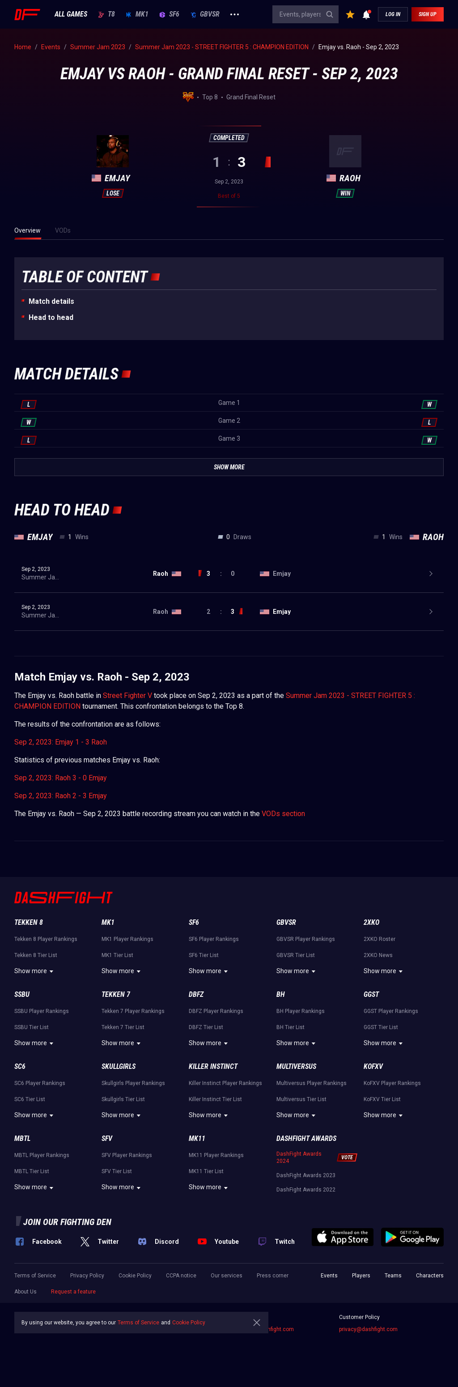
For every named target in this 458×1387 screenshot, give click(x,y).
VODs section (283, 813)
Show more (35, 971)
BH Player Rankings (300, 1011)
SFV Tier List (117, 1171)
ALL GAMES (71, 14)
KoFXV (373, 1066)
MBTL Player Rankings (41, 1155)
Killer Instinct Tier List (215, 1099)
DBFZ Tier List (206, 1027)
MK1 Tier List (117, 955)
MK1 (137, 14)
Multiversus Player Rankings (311, 1083)
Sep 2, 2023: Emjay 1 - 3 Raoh (60, 742)
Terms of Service (35, 1275)
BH (280, 994)
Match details (51, 301)
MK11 (197, 1138)
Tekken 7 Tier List (123, 1027)
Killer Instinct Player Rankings (225, 1083)
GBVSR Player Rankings (305, 939)
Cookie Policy (135, 1275)
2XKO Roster (379, 939)
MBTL (22, 1138)
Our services (226, 1275)
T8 (106, 14)
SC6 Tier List (29, 1099)
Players (361, 1275)
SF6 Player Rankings (214, 939)
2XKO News (378, 955)
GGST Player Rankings (391, 1011)
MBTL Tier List (31, 1171)
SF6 (169, 14)
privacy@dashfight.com (368, 1329)
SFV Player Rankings (127, 1155)
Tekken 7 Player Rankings (133, 1011)
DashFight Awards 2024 (299, 1157)
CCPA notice (181, 1275)
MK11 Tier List (206, 1171)
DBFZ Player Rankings (216, 1011)
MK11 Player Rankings (216, 1155)
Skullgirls (119, 1066)
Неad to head (51, 317)
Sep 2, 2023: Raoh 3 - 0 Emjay (60, 778)
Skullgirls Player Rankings (133, 1083)
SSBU (22, 994)
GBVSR (205, 14)
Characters (430, 1275)
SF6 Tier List (204, 955)
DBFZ (196, 994)
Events (329, 1275)
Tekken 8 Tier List (35, 955)
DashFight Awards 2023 (305, 1175)
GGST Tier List (381, 1027)
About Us (25, 1292)
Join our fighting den (67, 1222)
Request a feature (73, 1292)
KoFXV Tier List (382, 1099)
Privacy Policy (87, 1275)
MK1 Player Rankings (127, 939)
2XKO (371, 922)
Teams (393, 1275)
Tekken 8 (28, 922)
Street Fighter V (127, 695)
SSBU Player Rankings (41, 1011)
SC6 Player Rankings (39, 1083)
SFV (107, 1138)
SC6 (19, 1066)
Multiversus (296, 1066)
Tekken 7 (116, 994)
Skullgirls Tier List (123, 1099)
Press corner (272, 1275)
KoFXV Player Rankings (392, 1083)
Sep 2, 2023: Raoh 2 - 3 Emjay (60, 795)
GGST (371, 994)
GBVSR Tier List (295, 955)
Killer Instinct (213, 1066)
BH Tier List (290, 1027)
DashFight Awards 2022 (305, 1190)
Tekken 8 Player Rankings (45, 939)
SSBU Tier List (31, 1027)
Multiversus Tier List (301, 1099)
